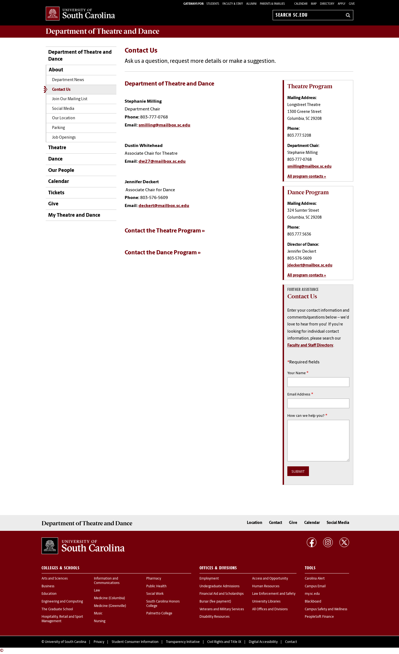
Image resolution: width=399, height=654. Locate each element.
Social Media (63, 109)
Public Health (156, 586)
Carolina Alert (315, 578)
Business (48, 586)
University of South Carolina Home (80, 14)
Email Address (300, 394)
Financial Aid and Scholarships (222, 594)
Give (352, 4)
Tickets (56, 193)
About (56, 70)
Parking (58, 128)
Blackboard (313, 601)
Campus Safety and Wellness (326, 609)
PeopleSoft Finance (319, 617)
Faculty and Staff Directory (310, 345)
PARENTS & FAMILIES (272, 4)
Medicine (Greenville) (110, 606)
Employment (209, 578)
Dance (55, 159)
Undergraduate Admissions (219, 586)
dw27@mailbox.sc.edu (162, 161)
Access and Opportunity (270, 578)
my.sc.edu (312, 594)
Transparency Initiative (183, 642)
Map (314, 4)
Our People (61, 170)
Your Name (297, 373)
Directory (327, 4)
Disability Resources (214, 617)
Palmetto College (159, 613)
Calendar (301, 4)
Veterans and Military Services (222, 609)
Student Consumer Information (135, 642)
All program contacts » (306, 177)
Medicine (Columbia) (109, 598)
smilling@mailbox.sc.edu (164, 125)
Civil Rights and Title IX (224, 642)
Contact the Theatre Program (163, 231)
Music (98, 613)
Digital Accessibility (263, 642)
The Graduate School (57, 609)
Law (97, 590)
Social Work (154, 594)
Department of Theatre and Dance (80, 56)
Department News (68, 80)
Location (254, 523)
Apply (342, 4)
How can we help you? (307, 415)
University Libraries (266, 601)
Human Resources (265, 586)
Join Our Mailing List (69, 99)
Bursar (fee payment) (215, 601)
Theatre (57, 148)
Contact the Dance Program (161, 253)
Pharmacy (153, 578)
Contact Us (61, 90)
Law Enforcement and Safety (273, 594)
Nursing (99, 621)
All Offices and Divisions (270, 609)
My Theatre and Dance (74, 215)
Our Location (63, 118)
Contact (275, 523)
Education (49, 594)
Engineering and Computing (62, 601)
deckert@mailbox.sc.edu (164, 206)
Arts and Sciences (55, 578)
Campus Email (315, 586)
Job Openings (64, 137)
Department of (102, 31)
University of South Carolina (65, 642)
